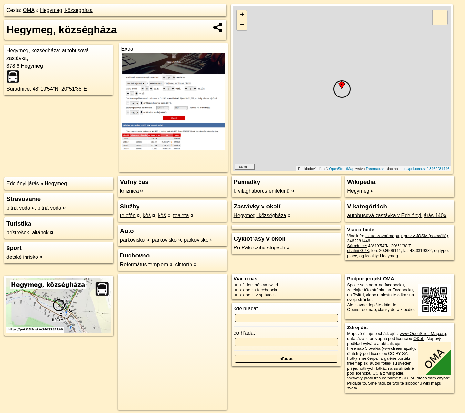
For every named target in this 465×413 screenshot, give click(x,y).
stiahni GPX (358, 250)
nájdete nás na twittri (259, 284)
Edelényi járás (22, 183)
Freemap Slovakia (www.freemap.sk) (381, 348)
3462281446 (358, 240)
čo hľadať (245, 333)
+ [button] (242, 15)
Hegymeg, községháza (66, 10)
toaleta (181, 215)
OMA (29, 10)
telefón (128, 215)
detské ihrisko (22, 257)
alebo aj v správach (258, 294)
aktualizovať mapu (382, 235)
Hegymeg (56, 183)
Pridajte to (356, 383)
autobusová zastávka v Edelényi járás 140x (396, 215)
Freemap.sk (375, 169)
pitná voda (18, 208)
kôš (147, 215)
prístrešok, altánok (27, 232)
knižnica (129, 191)
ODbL (418, 338)
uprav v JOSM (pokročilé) (424, 235)
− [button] (242, 25)
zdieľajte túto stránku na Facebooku (380, 289)
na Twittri (355, 294)
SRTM (408, 378)
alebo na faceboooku (259, 289)
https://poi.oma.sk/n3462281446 (424, 169)
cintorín (183, 264)
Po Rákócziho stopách (259, 247)
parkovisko (132, 240)
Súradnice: (18, 89)
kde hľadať (246, 308)
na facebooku (391, 284)
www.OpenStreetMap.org (423, 333)
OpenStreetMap (341, 169)
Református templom (144, 264)
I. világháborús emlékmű (262, 191)
